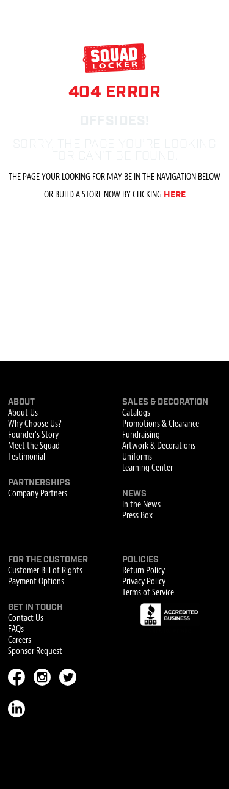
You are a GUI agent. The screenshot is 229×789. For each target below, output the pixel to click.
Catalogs (136, 413)
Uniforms (137, 457)
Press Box (137, 515)
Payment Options (36, 581)
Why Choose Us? (35, 424)
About (21, 402)
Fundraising (141, 435)
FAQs (16, 629)
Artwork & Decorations (158, 446)
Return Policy (143, 570)
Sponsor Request (35, 651)
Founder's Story (33, 435)
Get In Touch (35, 607)
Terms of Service (148, 592)
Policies (140, 559)
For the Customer (48, 559)
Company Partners (37, 493)
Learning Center (147, 468)
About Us (23, 413)
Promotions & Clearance (160, 424)
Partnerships (39, 482)
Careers (19, 640)
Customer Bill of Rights (45, 570)
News (134, 493)
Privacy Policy (143, 581)
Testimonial (26, 457)
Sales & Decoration (165, 402)
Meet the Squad (34, 446)
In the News (141, 504)
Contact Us (25, 618)
